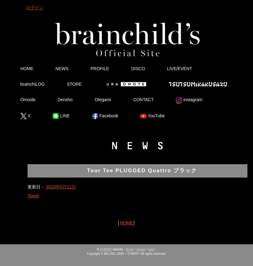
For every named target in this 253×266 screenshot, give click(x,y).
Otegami (103, 99)
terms (130, 249)
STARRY (106, 249)
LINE (61, 116)
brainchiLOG (32, 84)
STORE (74, 84)
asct (151, 249)
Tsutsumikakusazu (198, 84)
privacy (141, 249)
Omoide (28, 99)
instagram (189, 100)
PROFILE (99, 68)
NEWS (61, 68)
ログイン (34, 7)
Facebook (105, 116)
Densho (65, 99)
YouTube (152, 116)
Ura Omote (125, 84)
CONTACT (143, 99)
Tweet (33, 195)
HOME (26, 68)
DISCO (138, 68)
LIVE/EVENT (179, 68)
